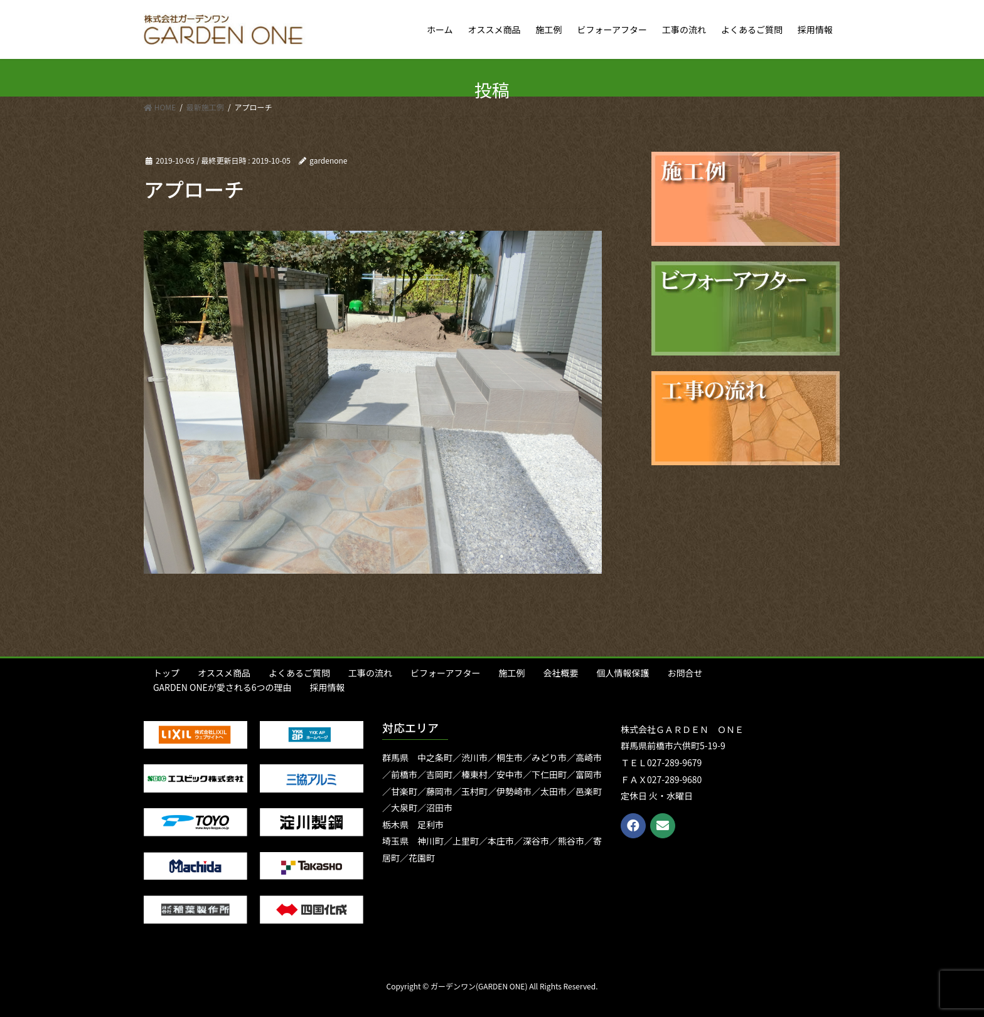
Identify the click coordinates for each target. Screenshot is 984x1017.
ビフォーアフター (445, 673)
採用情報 (327, 687)
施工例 (511, 673)
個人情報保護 (622, 673)
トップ (166, 673)
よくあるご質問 (299, 673)
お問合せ (684, 673)
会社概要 (560, 673)
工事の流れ (370, 673)
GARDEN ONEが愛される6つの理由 (222, 687)
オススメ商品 (224, 673)
